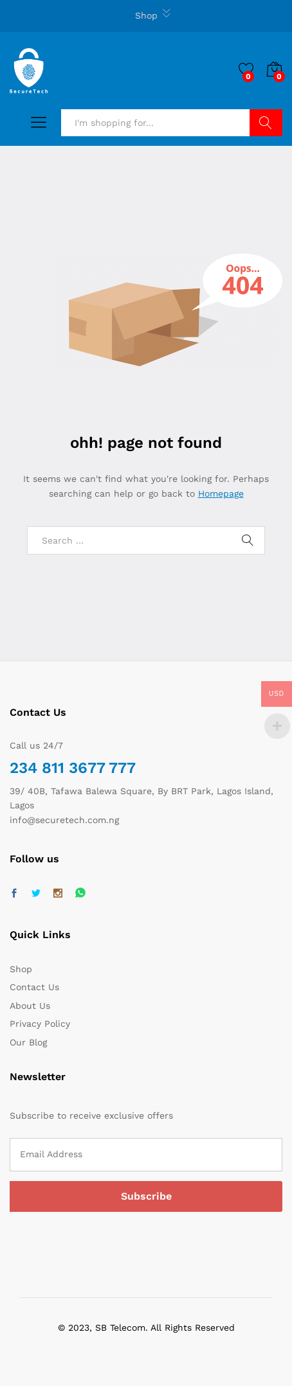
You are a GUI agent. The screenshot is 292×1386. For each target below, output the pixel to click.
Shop (146, 15)
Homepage (221, 493)
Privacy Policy (40, 1023)
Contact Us (34, 987)
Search (266, 122)
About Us (30, 1005)
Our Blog (28, 1042)
